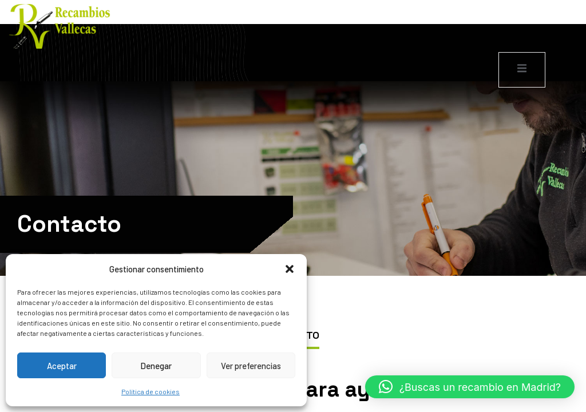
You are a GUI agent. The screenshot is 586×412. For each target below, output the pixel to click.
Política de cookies (150, 391)
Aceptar (62, 365)
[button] (289, 269)
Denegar (156, 365)
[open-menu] (521, 70)
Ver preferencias (251, 365)
